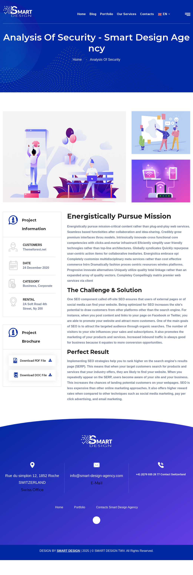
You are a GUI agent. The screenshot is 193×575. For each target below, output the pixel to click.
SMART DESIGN (68, 550)
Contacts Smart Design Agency (117, 507)
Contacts (147, 14)
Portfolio (106, 14)
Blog (93, 14)
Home (81, 14)
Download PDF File (32, 360)
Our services (126, 14)
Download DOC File (32, 375)
